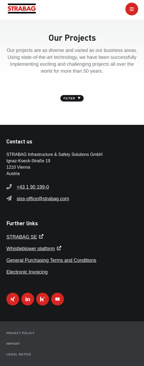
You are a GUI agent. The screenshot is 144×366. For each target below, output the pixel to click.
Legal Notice (18, 354)
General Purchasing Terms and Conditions (51, 260)
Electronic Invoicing (27, 272)
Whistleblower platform (30, 248)
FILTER (72, 98)
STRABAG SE (21, 237)
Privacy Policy (20, 333)
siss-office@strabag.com (43, 198)
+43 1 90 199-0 (33, 187)
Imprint (13, 343)
